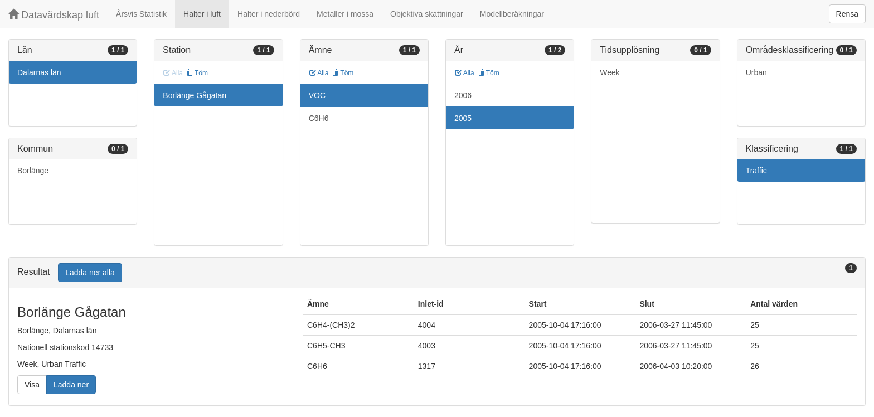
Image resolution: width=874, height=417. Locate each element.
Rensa (847, 13)
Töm (197, 73)
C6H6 (319, 118)
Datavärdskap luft (53, 15)
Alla (319, 73)
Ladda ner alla (90, 272)
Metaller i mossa (345, 13)
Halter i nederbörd (268, 13)
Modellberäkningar (512, 13)
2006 (463, 95)
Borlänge (32, 170)
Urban (756, 72)
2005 (463, 118)
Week (610, 72)
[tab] (437, 273)
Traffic (756, 170)
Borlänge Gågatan (194, 95)
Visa (32, 384)
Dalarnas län (39, 72)
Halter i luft (202, 13)
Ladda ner (71, 384)
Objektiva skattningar (426, 13)
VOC (317, 95)
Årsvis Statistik (141, 13)
